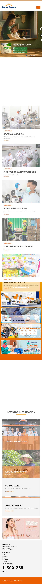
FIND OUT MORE (9, 491)
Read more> (8, 539)
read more (6, 235)
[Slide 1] (26, 55)
